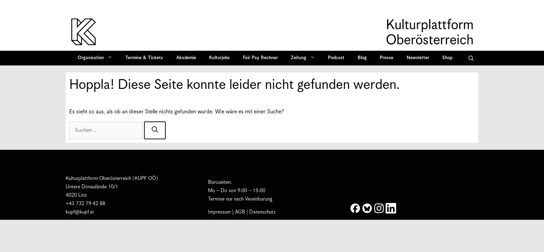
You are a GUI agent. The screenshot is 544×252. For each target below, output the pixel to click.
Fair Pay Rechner (260, 58)
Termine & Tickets (144, 58)
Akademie (186, 58)
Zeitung (305, 58)
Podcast (336, 58)
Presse (386, 58)
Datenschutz (262, 212)
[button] (471, 58)
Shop (447, 58)
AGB (240, 212)
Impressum (219, 212)
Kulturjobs (219, 58)
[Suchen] (155, 130)
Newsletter (418, 58)
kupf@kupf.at (80, 212)
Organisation (97, 58)
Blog (362, 58)
